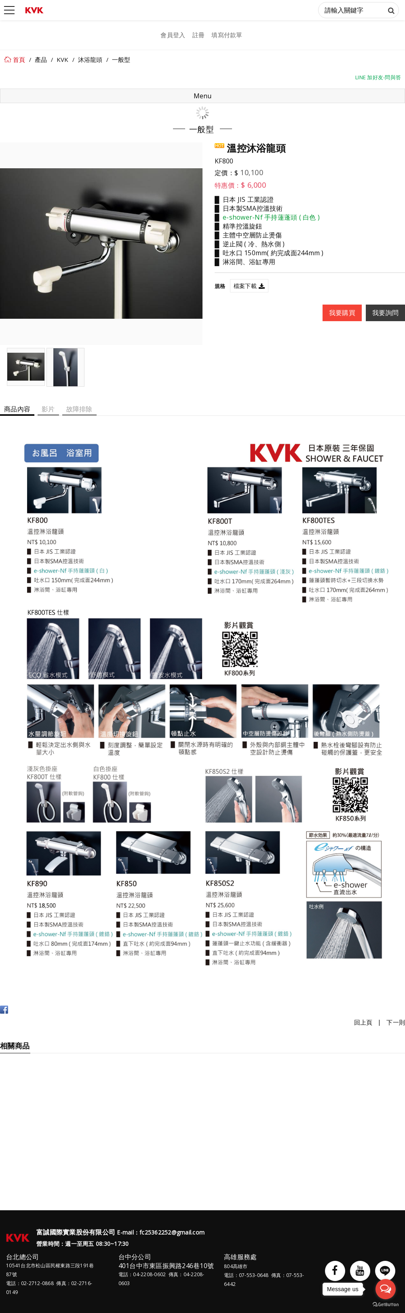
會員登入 (172, 35)
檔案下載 (245, 286)
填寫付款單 (226, 35)
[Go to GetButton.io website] (386, 1304)
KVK (63, 59)
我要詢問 (385, 312)
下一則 (395, 1022)
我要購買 (342, 312)
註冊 (198, 35)
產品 (41, 59)
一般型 (121, 59)
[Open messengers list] (385, 1289)
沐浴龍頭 (90, 59)
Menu (202, 95)
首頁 (19, 59)
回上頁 (363, 1022)
